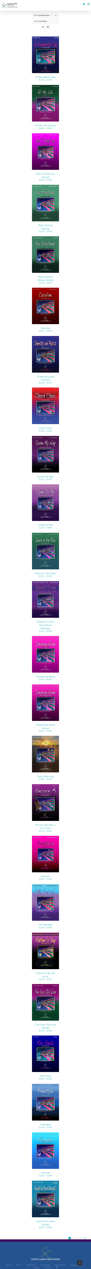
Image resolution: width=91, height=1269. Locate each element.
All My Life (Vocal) (45, 125)
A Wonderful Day (45, 77)
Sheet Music (31, 1265)
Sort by (42, 15)
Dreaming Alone (45, 676)
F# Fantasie (45, 924)
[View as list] (48, 27)
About (18, 1265)
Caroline (45, 328)
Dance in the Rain (45, 573)
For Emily (45, 1076)
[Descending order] (56, 15)
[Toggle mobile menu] (88, 4)
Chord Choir (45, 428)
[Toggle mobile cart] (84, 4)
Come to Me (45, 525)
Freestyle (45, 1124)
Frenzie (45, 1172)
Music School (60, 1265)
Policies (48, 1267)
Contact (37, 1267)
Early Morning (45, 776)
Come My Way (45, 476)
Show (40, 21)
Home (8, 1265)
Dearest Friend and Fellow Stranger (45, 625)
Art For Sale (45, 1265)
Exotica (45, 876)
